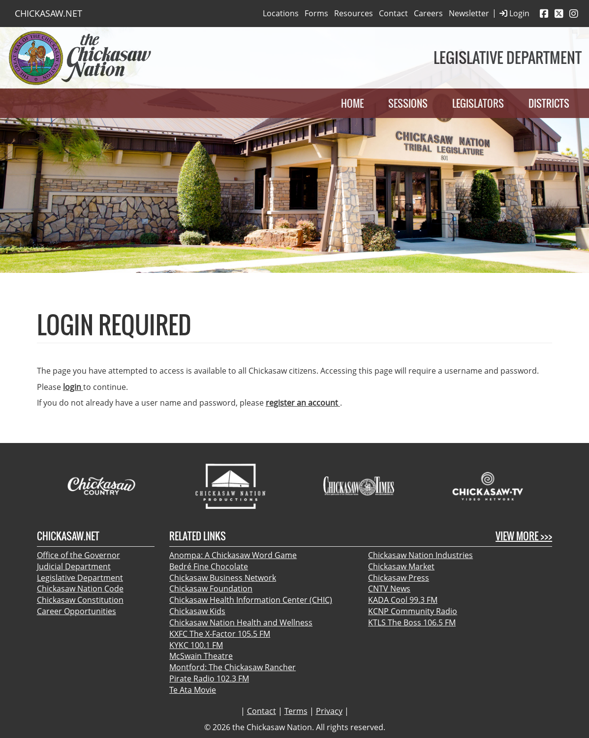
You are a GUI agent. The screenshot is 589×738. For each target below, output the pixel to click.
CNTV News (389, 588)
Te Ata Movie (192, 689)
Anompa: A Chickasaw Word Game (233, 555)
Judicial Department (74, 566)
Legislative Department (80, 577)
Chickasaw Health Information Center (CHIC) (250, 599)
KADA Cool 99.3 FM (402, 599)
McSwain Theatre (201, 655)
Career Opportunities (76, 611)
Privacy (329, 711)
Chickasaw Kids (197, 611)
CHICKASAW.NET (48, 13)
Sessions (408, 103)
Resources (353, 13)
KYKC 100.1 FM (196, 645)
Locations (281, 13)
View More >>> (524, 536)
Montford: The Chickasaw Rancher (232, 667)
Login (514, 13)
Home (352, 103)
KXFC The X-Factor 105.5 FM (219, 633)
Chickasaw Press (398, 577)
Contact (393, 13)
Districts (548, 103)
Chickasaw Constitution (80, 599)
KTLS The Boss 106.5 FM (412, 622)
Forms (316, 13)
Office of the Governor (78, 555)
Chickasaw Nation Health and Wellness (240, 622)
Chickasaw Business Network (222, 577)
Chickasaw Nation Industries (420, 555)
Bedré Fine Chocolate (208, 566)
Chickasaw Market (401, 566)
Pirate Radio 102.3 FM (209, 678)
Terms (296, 711)
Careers (428, 13)
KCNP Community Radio (412, 611)
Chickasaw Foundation (210, 588)
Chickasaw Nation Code (80, 588)
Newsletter (469, 13)
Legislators (478, 103)
